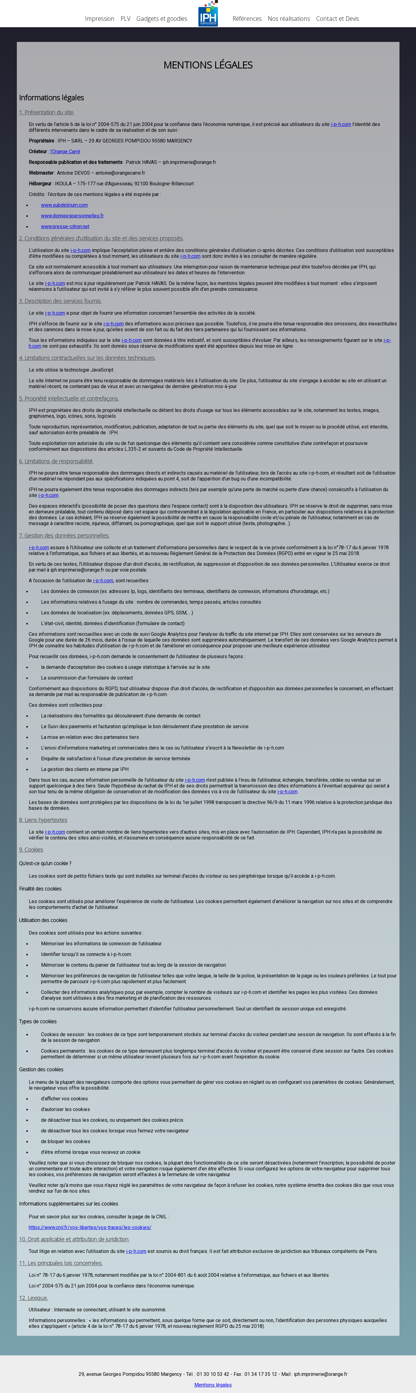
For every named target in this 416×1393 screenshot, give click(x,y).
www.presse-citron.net (65, 226)
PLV (125, 18)
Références (247, 18)
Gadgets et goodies (162, 18)
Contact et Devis (337, 18)
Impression (99, 18)
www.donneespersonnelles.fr (72, 216)
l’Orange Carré (65, 151)
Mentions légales (213, 1385)
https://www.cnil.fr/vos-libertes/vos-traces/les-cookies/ (90, 1227)
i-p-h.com (341, 124)
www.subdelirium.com (64, 205)
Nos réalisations (289, 18)
